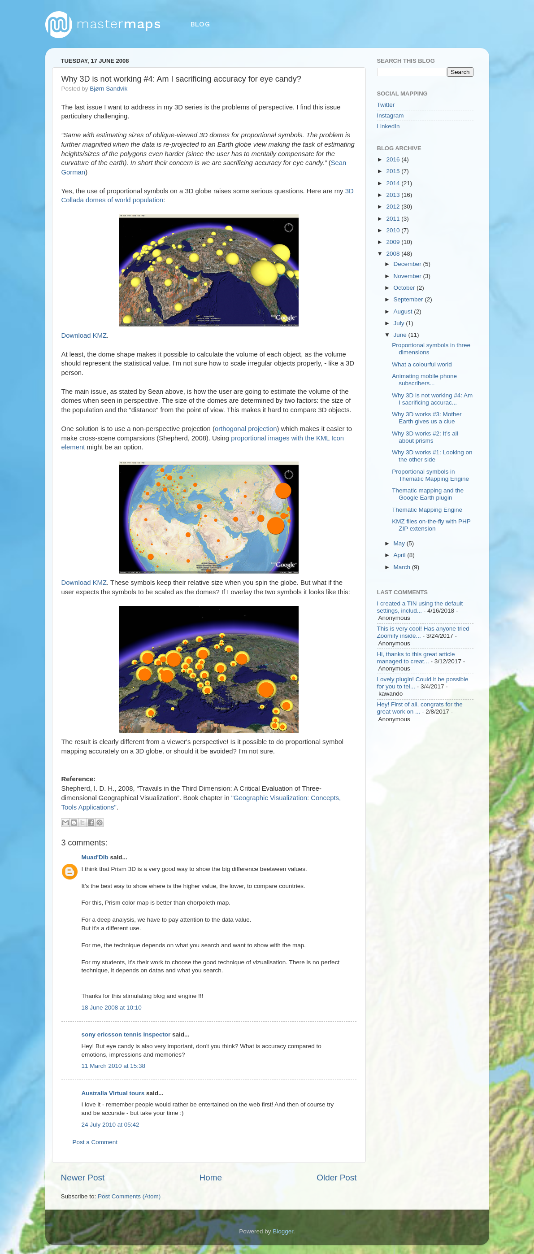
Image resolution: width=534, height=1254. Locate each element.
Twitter (386, 104)
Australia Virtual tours (113, 1093)
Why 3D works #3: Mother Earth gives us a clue (426, 418)
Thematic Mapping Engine (427, 509)
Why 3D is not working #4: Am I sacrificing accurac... (432, 399)
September (409, 299)
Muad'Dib (95, 857)
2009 (393, 242)
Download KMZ (84, 335)
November (408, 276)
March (403, 567)
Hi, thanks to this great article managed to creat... (416, 658)
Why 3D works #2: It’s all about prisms (425, 437)
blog (200, 24)
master (103, 23)
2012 (393, 206)
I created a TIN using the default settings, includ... (420, 607)
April (401, 555)
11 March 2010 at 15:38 (114, 1065)
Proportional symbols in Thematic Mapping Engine (430, 475)
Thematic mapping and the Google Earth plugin (428, 494)
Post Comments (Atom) (129, 1196)
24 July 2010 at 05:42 (110, 1124)
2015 (393, 171)
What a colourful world (422, 364)
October (405, 287)
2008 (393, 253)
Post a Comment (95, 1142)
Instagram (390, 115)
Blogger (283, 1231)
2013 (393, 195)
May (400, 543)
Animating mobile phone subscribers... (424, 380)
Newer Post (83, 1177)
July (400, 323)
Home (211, 1177)
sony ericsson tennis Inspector (126, 1034)
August (404, 311)
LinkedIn (388, 126)
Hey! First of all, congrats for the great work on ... (420, 708)
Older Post (336, 1177)
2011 (393, 218)
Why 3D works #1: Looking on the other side (432, 456)
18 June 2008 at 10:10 (112, 1007)
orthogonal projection (246, 428)
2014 (393, 183)
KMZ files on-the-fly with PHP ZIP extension (431, 525)
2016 (393, 159)
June (401, 334)
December (408, 264)
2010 (393, 230)
